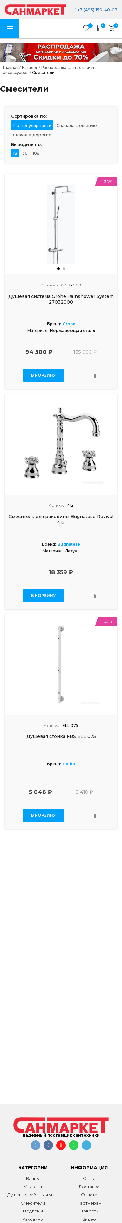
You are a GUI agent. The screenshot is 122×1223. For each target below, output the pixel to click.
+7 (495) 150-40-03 (96, 9)
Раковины (33, 1219)
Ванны (33, 1178)
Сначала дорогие (32, 134)
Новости (89, 1210)
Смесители (33, 1202)
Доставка (89, 1186)
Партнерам (89, 1202)
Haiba (69, 764)
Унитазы (33, 1186)
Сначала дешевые (77, 125)
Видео (89, 1219)
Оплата (89, 1194)
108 (36, 153)
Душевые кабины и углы (33, 1194)
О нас (89, 1178)
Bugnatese (69, 544)
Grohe (69, 324)
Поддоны (33, 1210)
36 (25, 153)
